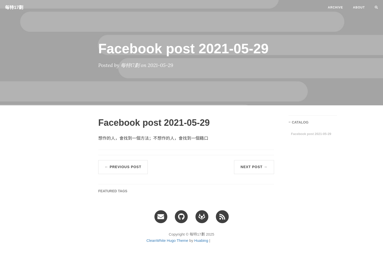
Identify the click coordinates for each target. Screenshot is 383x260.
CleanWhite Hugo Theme (167, 240)
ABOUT (359, 7)
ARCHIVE (335, 7)
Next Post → (253, 167)
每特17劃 (14, 7)
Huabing (201, 240)
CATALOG (300, 122)
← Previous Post (123, 167)
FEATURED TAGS (112, 191)
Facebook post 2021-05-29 (311, 134)
